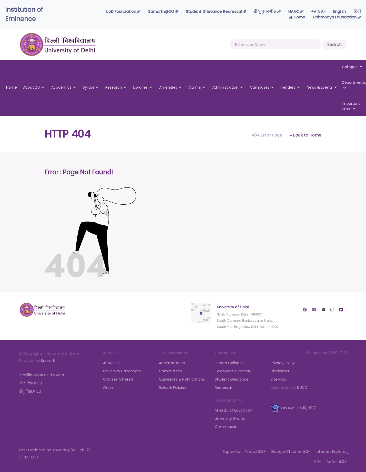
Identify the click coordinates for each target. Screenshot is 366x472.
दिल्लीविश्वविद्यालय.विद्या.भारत (41, 374)
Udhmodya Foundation (337, 17)
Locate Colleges (229, 362)
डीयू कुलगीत (267, 11)
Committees (170, 371)
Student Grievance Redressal (216, 11)
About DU (31, 87)
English (339, 11)
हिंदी (357, 11)
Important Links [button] (351, 106)
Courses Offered (118, 379)
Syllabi (88, 87)
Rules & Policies (172, 387)
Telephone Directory (233, 371)
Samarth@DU (163, 11)
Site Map (278, 379)
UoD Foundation (123, 11)
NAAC (295, 11)
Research (113, 87)
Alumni (194, 87)
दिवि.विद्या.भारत (30, 383)
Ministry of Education (233, 410)
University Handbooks (122, 371)
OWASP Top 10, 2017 (293, 408)
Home (297, 17)
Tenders (288, 87)
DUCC (302, 387)
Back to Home (305, 135)
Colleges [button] (352, 66)
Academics (61, 87)
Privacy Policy (283, 362)
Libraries (140, 87)
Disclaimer (280, 371)
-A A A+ (318, 11)
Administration (225, 87)
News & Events (320, 87)
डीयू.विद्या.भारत (30, 391)
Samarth (49, 360)
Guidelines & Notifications (182, 379)
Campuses (259, 87)
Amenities (168, 87)
